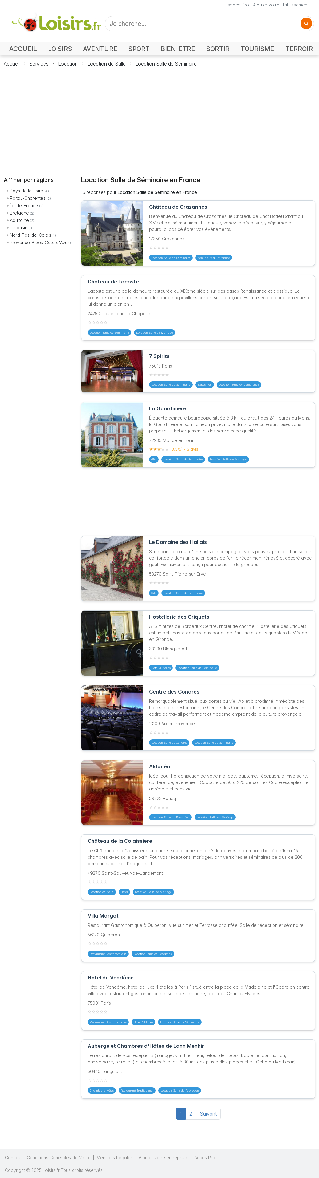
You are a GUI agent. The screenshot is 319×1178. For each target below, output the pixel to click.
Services (39, 64)
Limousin (18, 227)
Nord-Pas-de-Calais (30, 235)
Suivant (208, 1114)
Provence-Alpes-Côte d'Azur (39, 242)
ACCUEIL (23, 49)
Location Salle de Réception (170, 817)
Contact (13, 1157)
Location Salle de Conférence (239, 384)
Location (68, 64)
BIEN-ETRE (178, 49)
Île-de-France (24, 205)
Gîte (153, 459)
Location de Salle (106, 64)
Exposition (205, 384)
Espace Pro (237, 4)
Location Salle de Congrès (169, 742)
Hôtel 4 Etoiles (143, 1022)
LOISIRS (60, 49)
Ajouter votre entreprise (163, 1157)
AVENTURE (100, 49)
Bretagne (19, 212)
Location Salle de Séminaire (166, 64)
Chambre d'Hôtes (102, 1090)
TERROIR (299, 49)
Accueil (12, 64)
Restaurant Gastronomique (108, 953)
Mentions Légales (114, 1157)
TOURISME (257, 49)
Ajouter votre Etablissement (281, 4)
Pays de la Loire (26, 190)
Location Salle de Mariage (154, 332)
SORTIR (218, 49)
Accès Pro (204, 1157)
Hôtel (124, 892)
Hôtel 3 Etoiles (161, 667)
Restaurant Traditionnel (137, 1090)
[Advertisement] (159, 118)
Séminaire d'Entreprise (214, 257)
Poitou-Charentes (27, 198)
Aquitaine (19, 220)
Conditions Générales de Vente (59, 1157)
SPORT (139, 49)
